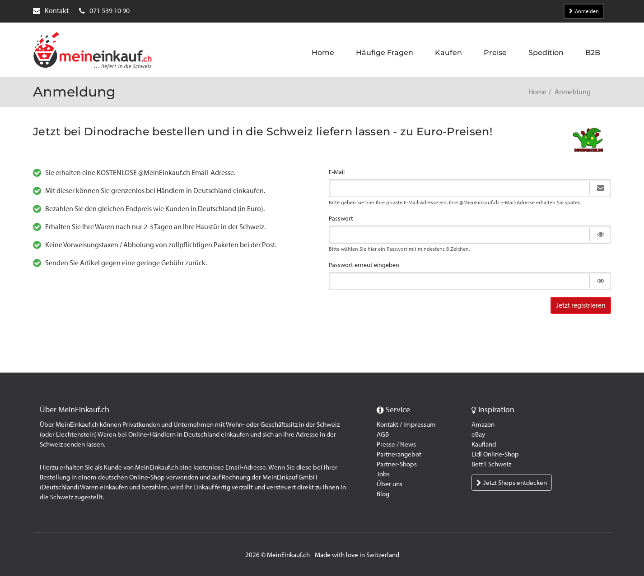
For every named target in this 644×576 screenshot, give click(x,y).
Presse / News (396, 444)
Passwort (341, 218)
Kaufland (483, 444)
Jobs (383, 474)
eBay (478, 434)
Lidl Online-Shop (495, 454)
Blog (383, 494)
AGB (383, 434)
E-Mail (337, 172)
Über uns (389, 484)
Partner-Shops (397, 464)
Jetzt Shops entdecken (511, 483)
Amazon (483, 424)
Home (537, 92)
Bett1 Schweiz (491, 464)
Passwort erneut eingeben (364, 265)
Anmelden (584, 11)
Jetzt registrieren (581, 305)
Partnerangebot (399, 454)
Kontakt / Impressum (406, 424)
